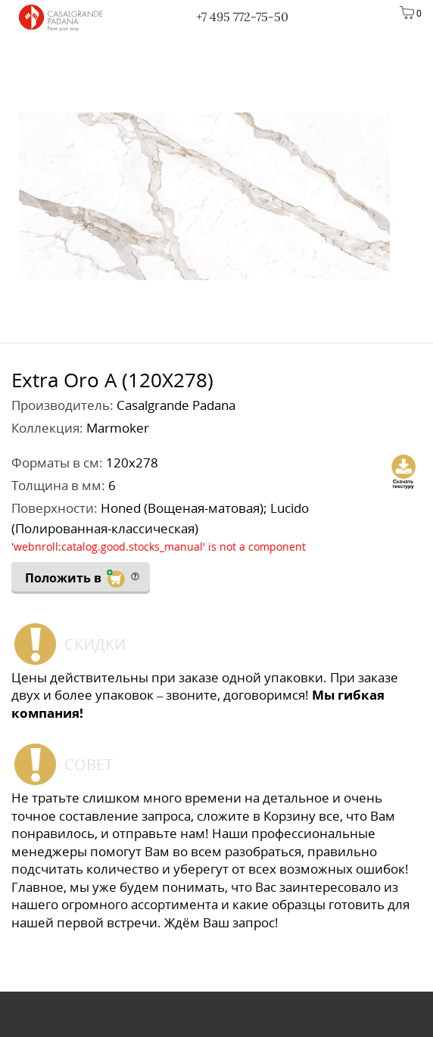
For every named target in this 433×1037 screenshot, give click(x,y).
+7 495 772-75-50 (242, 16)
